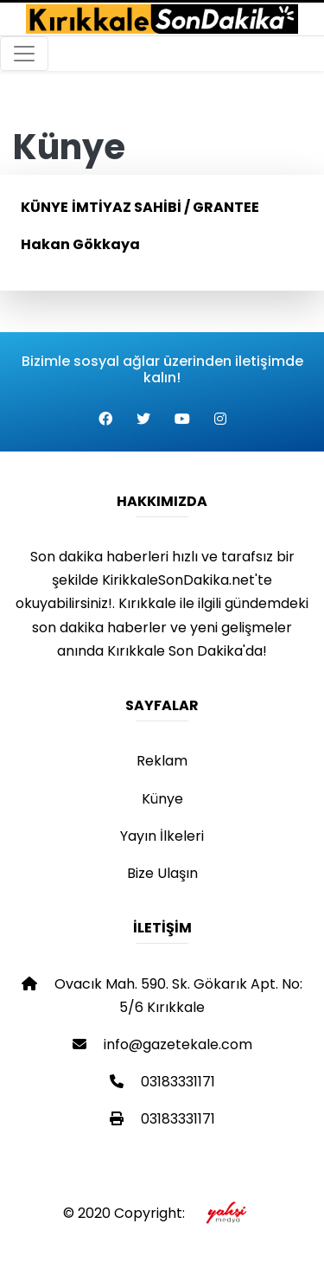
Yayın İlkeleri (162, 836)
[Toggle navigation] (24, 53)
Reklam (162, 761)
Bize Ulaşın (162, 873)
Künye (162, 799)
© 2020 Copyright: (162, 1213)
